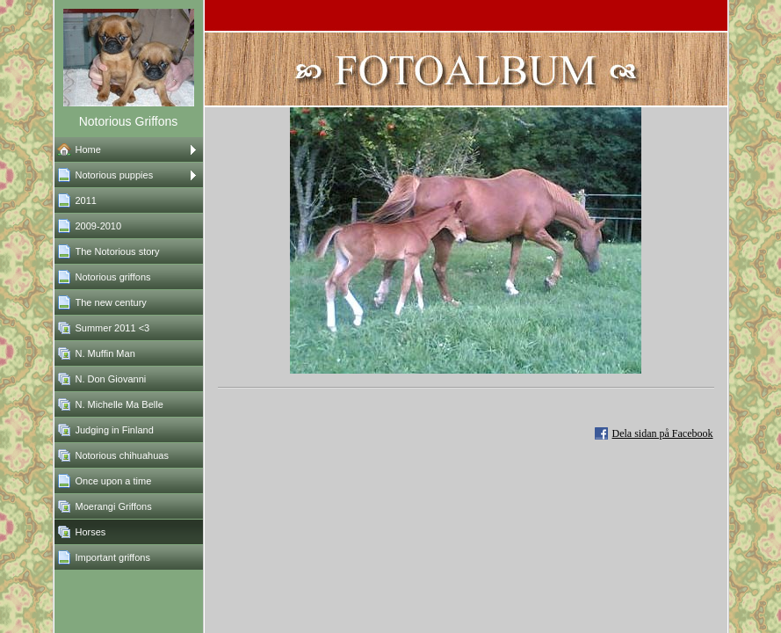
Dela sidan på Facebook (662, 433)
